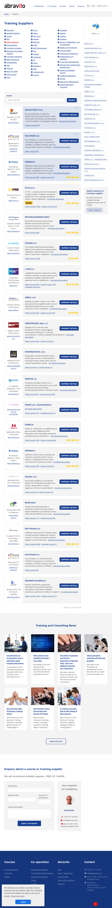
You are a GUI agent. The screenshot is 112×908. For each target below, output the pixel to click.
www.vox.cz (13, 285)
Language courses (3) (49, 544)
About (71, 6)
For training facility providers (42, 873)
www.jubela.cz (13, 310)
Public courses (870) (32, 313)
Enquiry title (12, 786)
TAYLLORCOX (89, 146)
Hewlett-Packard (13, 33)
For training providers (39, 870)
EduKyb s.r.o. (89, 80)
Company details (69, 115)
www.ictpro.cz (14, 200)
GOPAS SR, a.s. (89, 118)
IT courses (8, 873)
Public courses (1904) (32, 258)
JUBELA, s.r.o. (89, 91)
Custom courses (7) (47, 341)
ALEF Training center (92, 136)
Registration (102, 5)
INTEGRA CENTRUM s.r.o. (93, 150)
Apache (63, 33)
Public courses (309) (32, 440)
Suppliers (15, 14)
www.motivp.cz (13, 122)
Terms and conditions (66, 880)
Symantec (37, 57)
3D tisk (62, 79)
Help (59, 870)
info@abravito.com (70, 820)
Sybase (36, 54)
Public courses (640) (32, 284)
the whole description (67, 121)
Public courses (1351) (32, 596)
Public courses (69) (32, 151)
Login (93, 5)
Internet (10, 68)
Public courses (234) (32, 341)
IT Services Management (69, 62)
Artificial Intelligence (68, 76)
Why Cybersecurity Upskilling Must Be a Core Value (41, 658)
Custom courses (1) (45, 367)
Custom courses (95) (47, 313)
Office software (13, 42)
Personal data (63, 877)
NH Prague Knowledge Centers (92, 85)
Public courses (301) (32, 413)
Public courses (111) (32, 518)
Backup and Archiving (68, 48)
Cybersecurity (38, 72)
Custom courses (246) (48, 440)
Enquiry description (15, 807)
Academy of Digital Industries (95, 100)
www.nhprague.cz (13, 231)
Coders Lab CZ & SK (91, 71)
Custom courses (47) (32, 125)
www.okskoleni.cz (13, 175)
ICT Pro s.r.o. (89, 75)
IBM (8, 39)
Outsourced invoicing (39, 877)
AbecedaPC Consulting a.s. (94, 155)
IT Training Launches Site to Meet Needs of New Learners (68, 711)
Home (6, 14)
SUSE (35, 45)
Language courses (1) (48, 413)
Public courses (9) (31, 492)
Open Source (11, 74)
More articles (56, 741)
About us (61, 884)
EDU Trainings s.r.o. (91, 114)
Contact (34, 884)
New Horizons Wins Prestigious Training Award (15, 711)
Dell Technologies (40, 48)
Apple (35, 33)
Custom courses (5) (47, 177)
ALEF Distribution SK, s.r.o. (94, 180)
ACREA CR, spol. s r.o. (92, 105)
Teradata (63, 30)
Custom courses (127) (48, 284)
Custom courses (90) (47, 518)
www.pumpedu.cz (13, 253)
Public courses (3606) (32, 544)
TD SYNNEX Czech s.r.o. (93, 109)
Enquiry (81, 6)
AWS (35, 69)
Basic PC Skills (12, 71)
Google (36, 39)
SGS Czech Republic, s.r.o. (94, 123)
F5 (34, 60)
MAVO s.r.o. (96, 34)
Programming (12, 45)
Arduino (63, 36)
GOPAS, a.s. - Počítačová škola (95, 159)
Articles (63, 6)
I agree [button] (23, 902)
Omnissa (63, 39)
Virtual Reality (65, 51)
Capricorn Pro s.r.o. (91, 164)
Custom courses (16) (46, 492)
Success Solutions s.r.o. (93, 48)
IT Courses (51, 6)
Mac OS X (37, 36)
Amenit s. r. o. (89, 132)
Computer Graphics (14, 48)
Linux (35, 30)
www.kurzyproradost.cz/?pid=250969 (13, 411)
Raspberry (37, 66)
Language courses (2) (32, 287)
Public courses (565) (32, 177)
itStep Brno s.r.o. (90, 66)
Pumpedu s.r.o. (90, 127)
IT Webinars (39, 6)
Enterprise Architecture (69, 54)
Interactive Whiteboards (69, 82)
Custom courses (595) (47, 394)
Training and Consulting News (56, 625)
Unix (8, 77)
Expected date (13, 795)
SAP (8, 65)
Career (33, 880)
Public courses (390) (32, 233)
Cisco (35, 63)
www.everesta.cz (14, 486)
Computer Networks (14, 57)
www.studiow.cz (13, 437)
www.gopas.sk (13, 394)
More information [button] (18, 896)
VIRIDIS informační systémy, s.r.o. (95, 169)
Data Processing (13, 60)
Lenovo (36, 75)
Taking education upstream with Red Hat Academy (96, 658)
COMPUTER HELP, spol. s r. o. (95, 52)
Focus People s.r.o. (91, 57)
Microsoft (10, 30)
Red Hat (36, 42)
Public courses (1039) (32, 206)
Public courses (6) (31, 367)
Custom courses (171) (49, 596)
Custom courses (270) (49, 206)
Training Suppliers (11, 870)
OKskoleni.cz (89, 96)
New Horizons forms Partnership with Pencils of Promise (41, 711)
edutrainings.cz (13, 544)
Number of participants (43, 796)
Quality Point (89, 175)
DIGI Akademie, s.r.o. (92, 141)
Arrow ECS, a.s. (90, 62)
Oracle (9, 36)
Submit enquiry (94, 210)
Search (9, 96)
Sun (34, 51)
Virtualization (12, 62)
